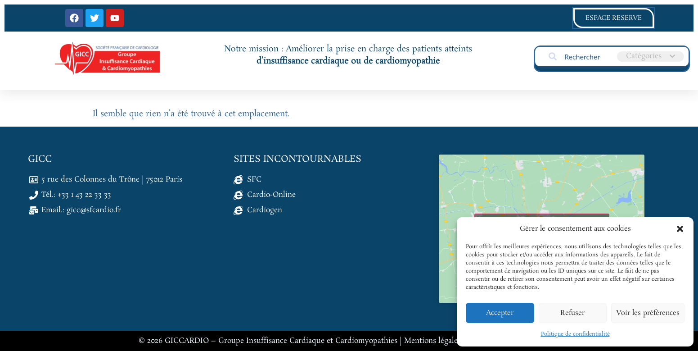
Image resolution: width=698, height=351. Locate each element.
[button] (679, 228)
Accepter (499, 313)
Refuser (572, 313)
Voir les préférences (648, 313)
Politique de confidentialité (575, 334)
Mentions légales (432, 341)
